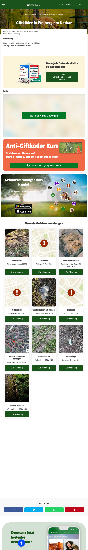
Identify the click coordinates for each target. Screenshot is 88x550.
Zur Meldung (17, 272)
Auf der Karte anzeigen (44, 116)
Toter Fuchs (17, 260)
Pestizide (71, 310)
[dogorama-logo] (33, 4)
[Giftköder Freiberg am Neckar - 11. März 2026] (44, 347)
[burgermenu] (4, 4)
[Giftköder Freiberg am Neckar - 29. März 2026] (71, 252)
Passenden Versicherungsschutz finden (62, 76)
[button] (14, 543)
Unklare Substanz (17, 405)
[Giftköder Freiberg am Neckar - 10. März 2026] (16, 347)
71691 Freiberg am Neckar (47, 15)
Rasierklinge (71, 356)
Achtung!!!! (17, 310)
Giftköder (33, 15)
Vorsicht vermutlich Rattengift (17, 357)
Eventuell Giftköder (71, 260)
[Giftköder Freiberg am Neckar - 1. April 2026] (16, 252)
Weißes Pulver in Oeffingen (43, 310)
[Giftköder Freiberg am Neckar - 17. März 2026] (16, 300)
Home (26, 15)
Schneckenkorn (44, 356)
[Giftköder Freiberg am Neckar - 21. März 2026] (71, 347)
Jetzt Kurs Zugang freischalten (44, 165)
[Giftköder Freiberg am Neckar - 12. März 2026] (17, 396)
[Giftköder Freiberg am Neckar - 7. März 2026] (44, 300)
